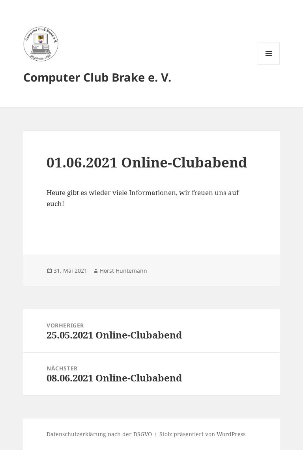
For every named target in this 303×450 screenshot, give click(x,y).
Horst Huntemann (123, 270)
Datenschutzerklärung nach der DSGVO (99, 434)
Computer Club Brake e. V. (97, 77)
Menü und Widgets (269, 64)
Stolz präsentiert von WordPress (202, 434)
